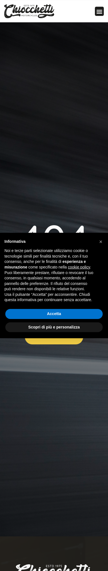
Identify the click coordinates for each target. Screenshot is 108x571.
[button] (99, 11)
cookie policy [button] (79, 267)
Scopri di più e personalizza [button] (54, 327)
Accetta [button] (54, 313)
